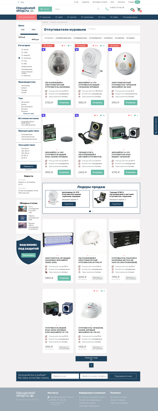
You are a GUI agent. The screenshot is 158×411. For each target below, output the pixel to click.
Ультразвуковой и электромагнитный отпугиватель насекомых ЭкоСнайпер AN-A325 (57, 85)
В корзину (64, 102)
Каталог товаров (117, 400)
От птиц (101, 17)
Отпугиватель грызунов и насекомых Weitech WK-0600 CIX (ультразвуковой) (124, 260)
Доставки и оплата (100, 2)
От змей (58, 17)
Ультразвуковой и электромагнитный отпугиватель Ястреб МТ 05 (90, 260)
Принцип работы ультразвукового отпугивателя (34, 226)
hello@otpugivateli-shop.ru (60, 397)
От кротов (71, 17)
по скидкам (130, 38)
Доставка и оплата (118, 397)
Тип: (20, 98)
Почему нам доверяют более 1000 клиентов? (28, 192)
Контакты (121, 2)
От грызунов (45, 17)
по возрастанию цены (63, 38)
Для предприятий (27, 17)
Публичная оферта (87, 403)
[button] (56, 149)
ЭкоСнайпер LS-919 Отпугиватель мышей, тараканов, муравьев (89, 85)
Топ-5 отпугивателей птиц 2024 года (34, 209)
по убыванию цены (80, 38)
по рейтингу (108, 38)
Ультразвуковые (130, 17)
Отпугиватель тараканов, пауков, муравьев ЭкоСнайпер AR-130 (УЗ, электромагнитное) (90, 330)
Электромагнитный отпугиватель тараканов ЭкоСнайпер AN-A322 (124, 85)
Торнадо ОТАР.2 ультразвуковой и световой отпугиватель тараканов (90, 154)
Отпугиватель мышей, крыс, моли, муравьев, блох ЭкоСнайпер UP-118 (56, 330)
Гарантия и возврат (119, 403)
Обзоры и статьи (28, 203)
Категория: (24, 45)
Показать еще (91, 358)
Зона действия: (26, 145)
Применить (28, 166)
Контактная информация (90, 400)
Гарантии (85, 2)
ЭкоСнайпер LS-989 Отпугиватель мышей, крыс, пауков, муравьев (56, 154)
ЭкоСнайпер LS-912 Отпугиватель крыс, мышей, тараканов (121, 154)
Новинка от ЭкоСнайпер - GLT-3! (27, 183)
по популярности (95, 38)
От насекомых (87, 17)
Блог (112, 2)
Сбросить (28, 169)
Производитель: (27, 82)
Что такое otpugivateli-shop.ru (92, 397)
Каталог (45, 9)
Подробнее (69, 204)
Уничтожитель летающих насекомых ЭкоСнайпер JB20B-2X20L (57, 260)
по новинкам (119, 38)
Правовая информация (89, 406)
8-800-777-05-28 (117, 8)
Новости (28, 176)
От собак (114, 17)
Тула (21, 2)
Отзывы (134, 2)
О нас (76, 2)
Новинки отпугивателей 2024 (34, 218)
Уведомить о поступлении (97, 278)
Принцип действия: (28, 131)
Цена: (21, 25)
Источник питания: (28, 118)
